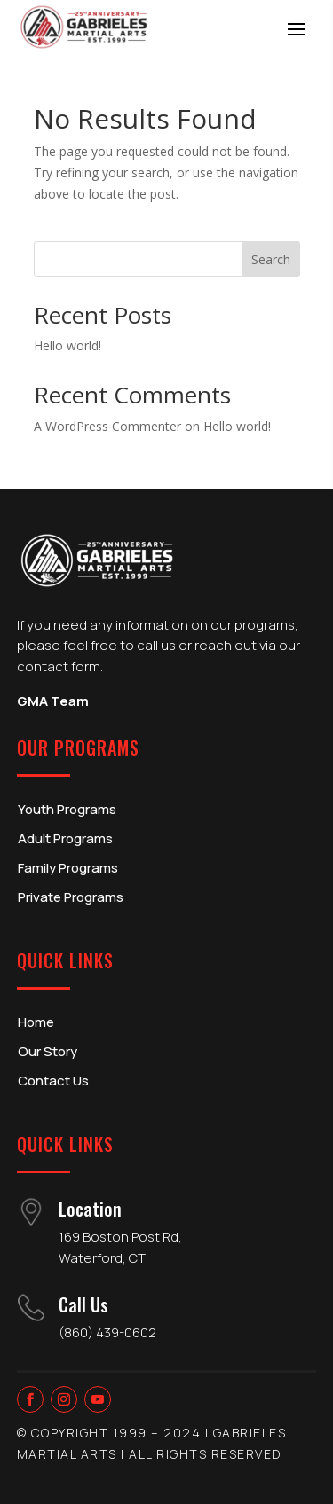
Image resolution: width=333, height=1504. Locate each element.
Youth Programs (67, 809)
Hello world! (67, 345)
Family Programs (68, 867)
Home (36, 1022)
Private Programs (70, 897)
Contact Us (53, 1080)
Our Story (47, 1051)
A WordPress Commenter (107, 426)
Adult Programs (65, 838)
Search (270, 259)
